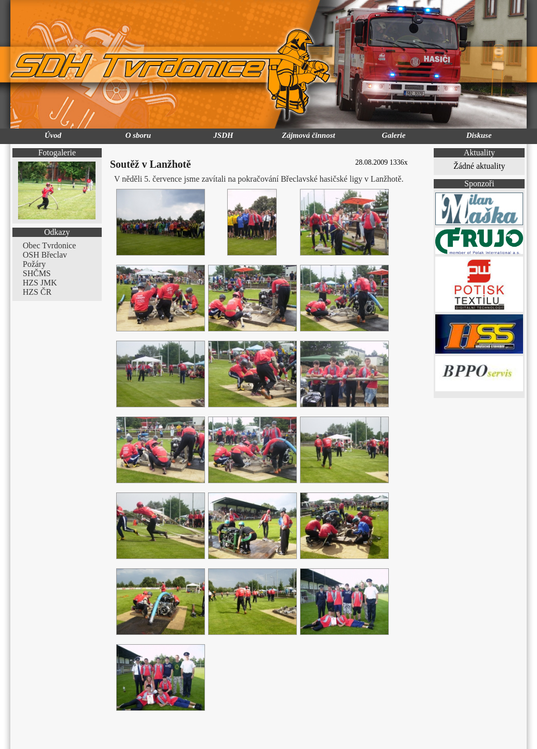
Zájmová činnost (308, 135)
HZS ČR (37, 292)
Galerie (394, 135)
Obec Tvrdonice (49, 245)
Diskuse (479, 135)
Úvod (52, 135)
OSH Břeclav (45, 254)
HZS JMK (40, 282)
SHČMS (37, 273)
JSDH (223, 135)
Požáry (34, 264)
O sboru (138, 135)
